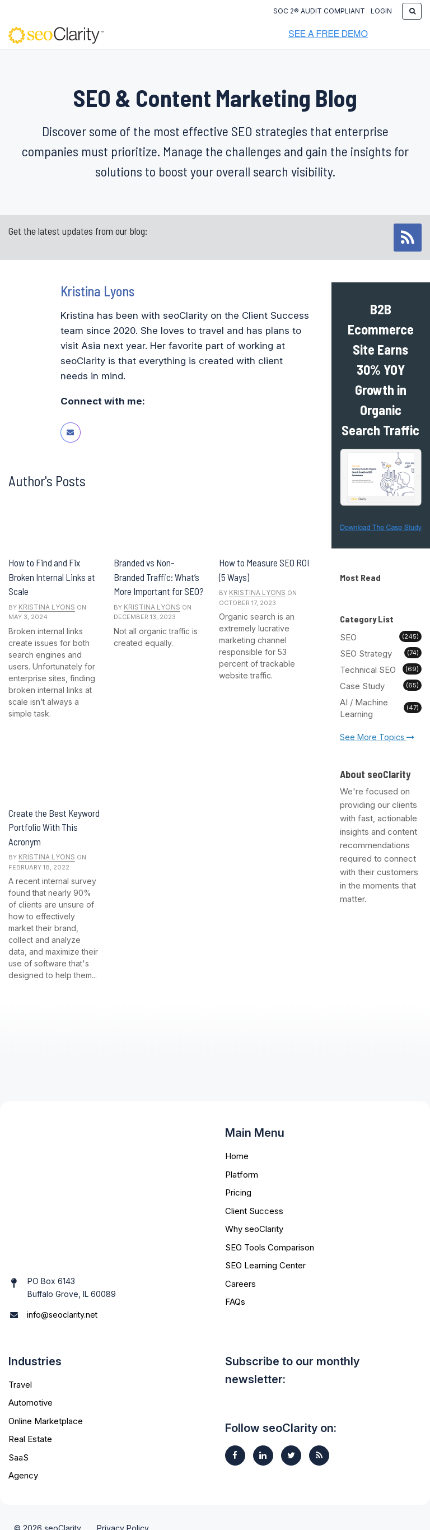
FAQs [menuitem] (235, 1301)
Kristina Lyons (46, 607)
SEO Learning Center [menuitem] (265, 1265)
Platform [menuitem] (241, 1174)
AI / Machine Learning (381, 708)
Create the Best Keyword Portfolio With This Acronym (54, 827)
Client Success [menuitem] (254, 1211)
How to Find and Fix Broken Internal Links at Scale (51, 577)
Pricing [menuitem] (238, 1192)
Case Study (381, 685)
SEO (381, 637)
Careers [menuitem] (240, 1283)
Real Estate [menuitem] (30, 1417)
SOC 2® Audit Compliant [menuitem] (319, 11)
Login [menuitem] (381, 11)
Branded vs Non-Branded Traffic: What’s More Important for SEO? (159, 577)
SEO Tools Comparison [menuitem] (269, 1247)
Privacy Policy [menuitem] (123, 1507)
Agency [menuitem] (23, 1454)
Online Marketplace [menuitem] (45, 1399)
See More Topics (377, 737)
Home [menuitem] (237, 1156)
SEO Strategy (381, 653)
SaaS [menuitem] (18, 1436)
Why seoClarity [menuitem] (254, 1229)
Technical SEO (381, 669)
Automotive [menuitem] (30, 1381)
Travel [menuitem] (20, 1363)
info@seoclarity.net (62, 1281)
